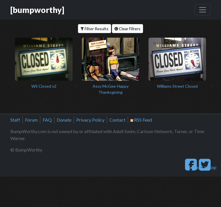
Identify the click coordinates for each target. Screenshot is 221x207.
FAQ (47, 119)
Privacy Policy (90, 119)
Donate (64, 119)
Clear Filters (127, 28)
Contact (117, 119)
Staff (15, 119)
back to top (203, 167)
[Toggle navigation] (203, 10)
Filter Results (94, 28)
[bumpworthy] (37, 10)
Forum (31, 119)
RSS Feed (141, 119)
